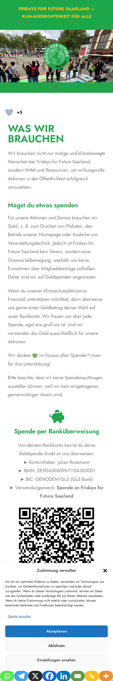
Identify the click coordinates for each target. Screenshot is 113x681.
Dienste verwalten (19, 616)
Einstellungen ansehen (56, 660)
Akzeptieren (56, 631)
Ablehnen (56, 646)
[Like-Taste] (9, 112)
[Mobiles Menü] (56, 87)
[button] (105, 570)
